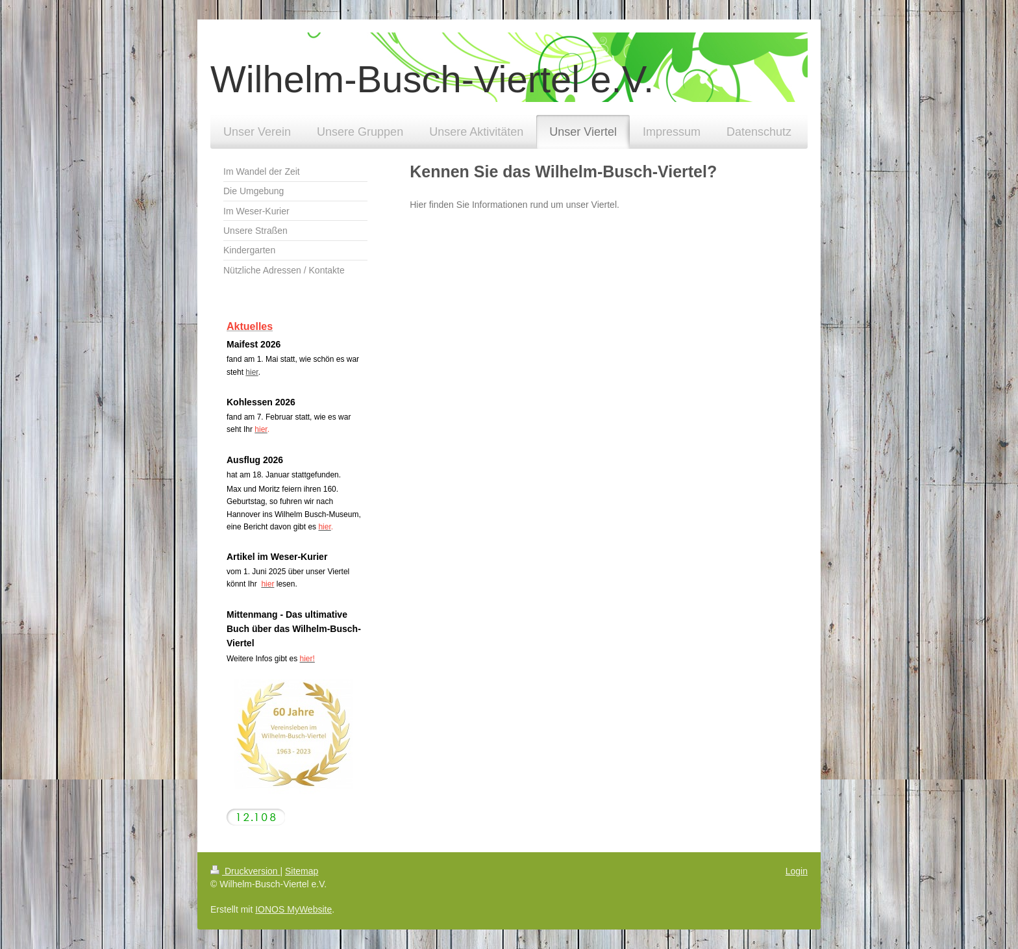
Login (797, 871)
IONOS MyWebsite (293, 909)
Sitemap (301, 871)
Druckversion (245, 871)
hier (251, 372)
